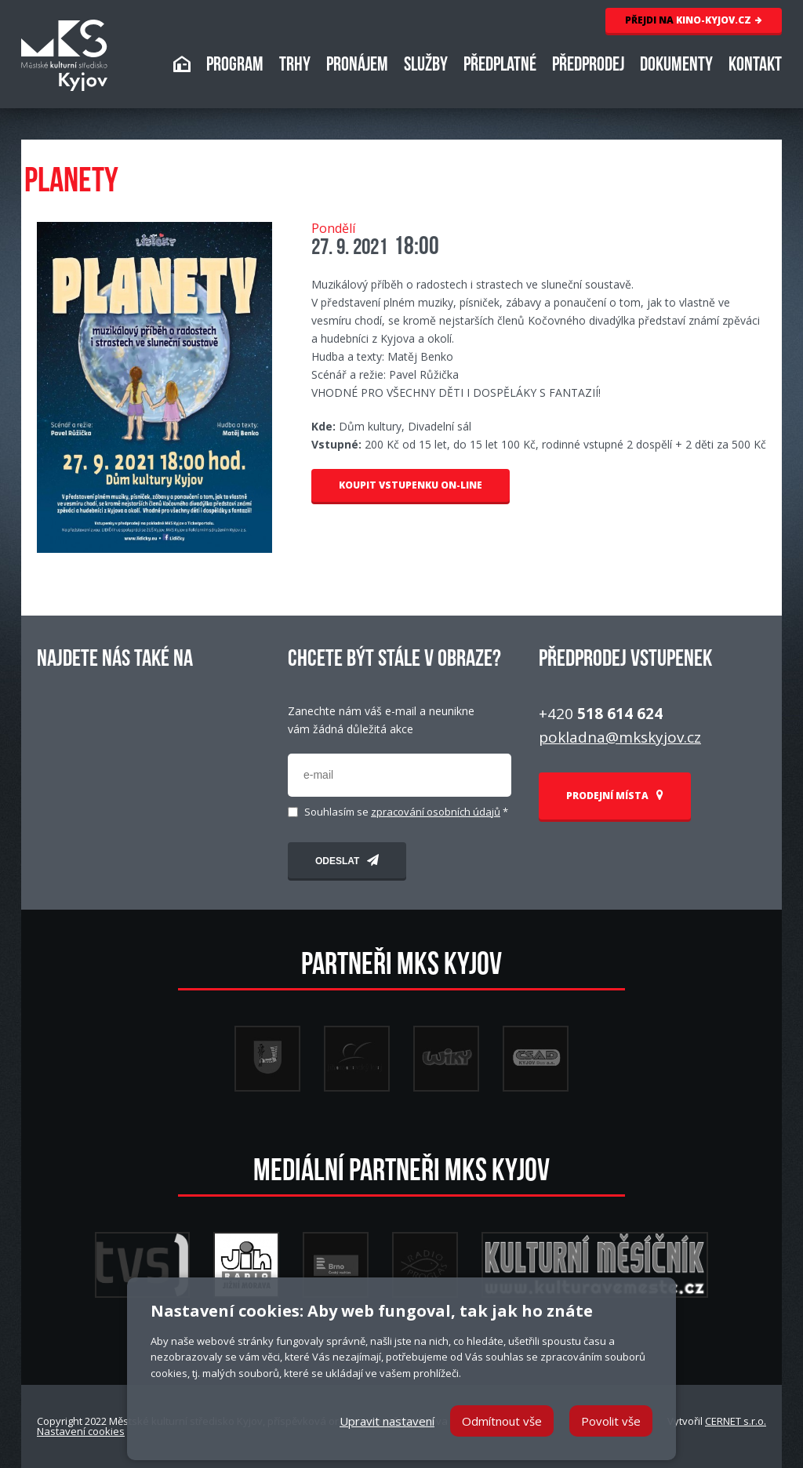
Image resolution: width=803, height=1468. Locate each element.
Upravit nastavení (387, 1421)
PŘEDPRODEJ (588, 66)
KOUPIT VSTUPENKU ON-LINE (410, 485)
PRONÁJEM (357, 66)
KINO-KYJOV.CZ (693, 20)
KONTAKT (755, 66)
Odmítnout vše (502, 1421)
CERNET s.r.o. (735, 1421)
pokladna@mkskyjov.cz (620, 737)
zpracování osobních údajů (435, 812)
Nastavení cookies (81, 1431)
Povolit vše (611, 1421)
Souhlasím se (406, 812)
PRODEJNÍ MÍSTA (614, 795)
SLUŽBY (426, 66)
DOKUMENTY (676, 66)
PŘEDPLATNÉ (499, 66)
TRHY (295, 66)
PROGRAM (234, 66)
